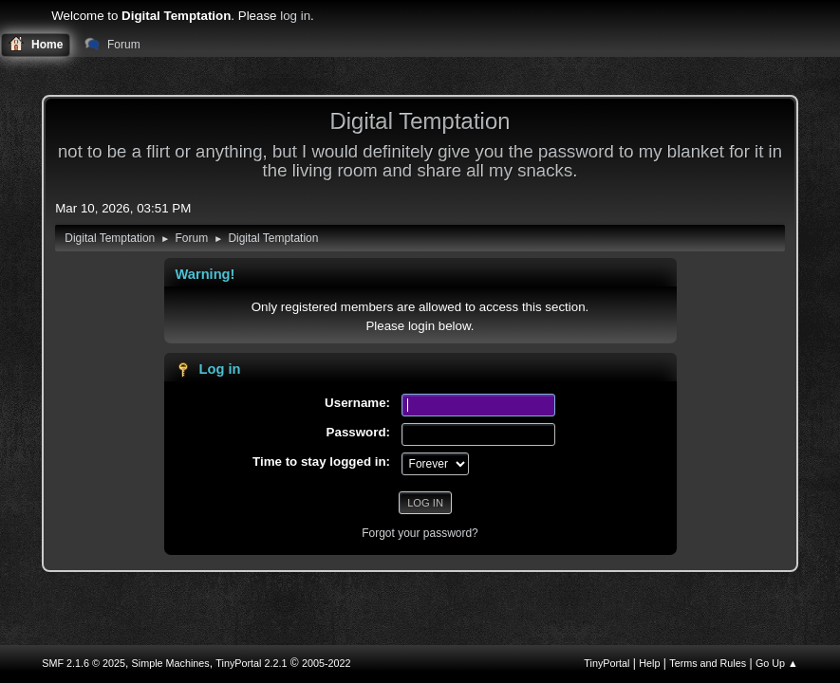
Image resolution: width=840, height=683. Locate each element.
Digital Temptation (419, 121)
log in (295, 16)
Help (649, 663)
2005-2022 (326, 663)
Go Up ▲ (777, 663)
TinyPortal (606, 663)
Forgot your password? (420, 533)
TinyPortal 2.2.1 (251, 663)
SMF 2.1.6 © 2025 (83, 663)
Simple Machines (171, 663)
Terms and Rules (707, 663)
